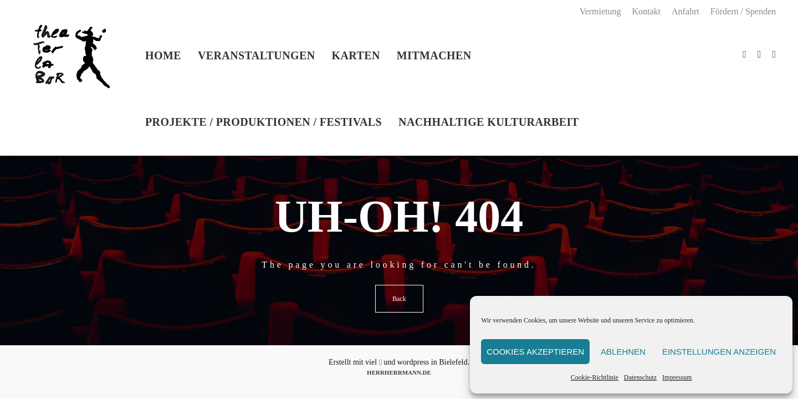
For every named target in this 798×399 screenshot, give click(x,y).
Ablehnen (623, 351)
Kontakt (646, 11)
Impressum (677, 377)
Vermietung (600, 11)
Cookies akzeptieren (535, 351)
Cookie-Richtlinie (594, 377)
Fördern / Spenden (743, 11)
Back (399, 299)
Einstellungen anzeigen (719, 351)
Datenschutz (640, 377)
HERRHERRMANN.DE (399, 372)
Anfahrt (685, 11)
